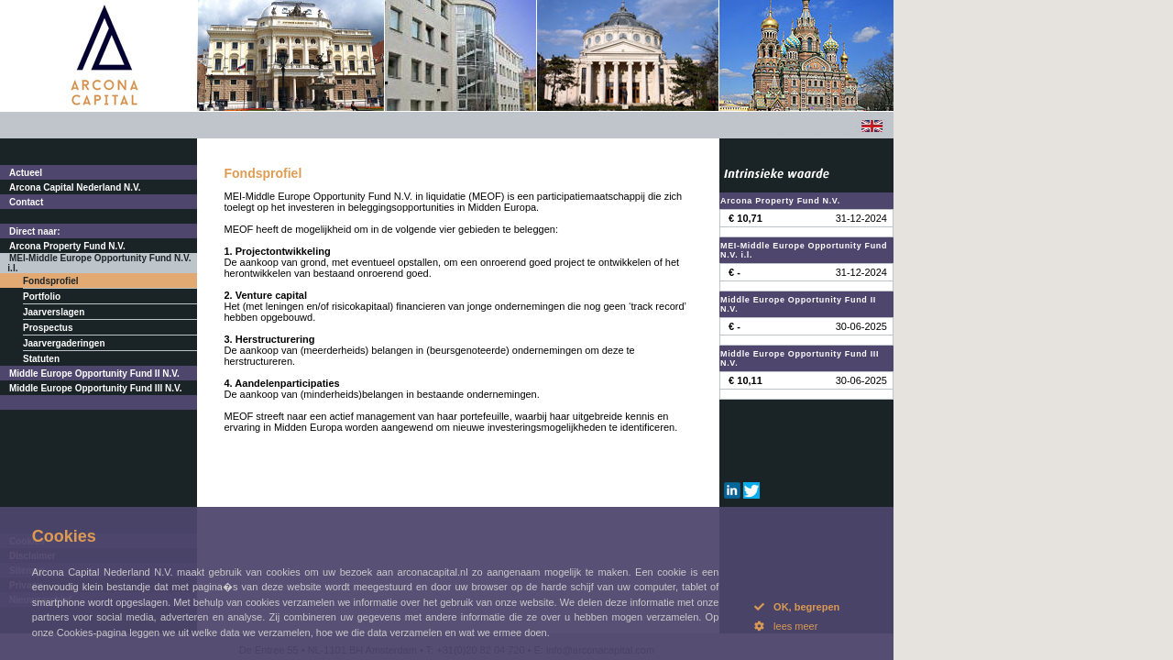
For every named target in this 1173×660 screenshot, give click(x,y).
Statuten (41, 359)
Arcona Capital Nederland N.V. (75, 187)
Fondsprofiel (51, 281)
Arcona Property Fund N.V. (67, 246)
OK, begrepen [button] (796, 606)
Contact (26, 202)
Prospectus (47, 328)
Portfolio (41, 297)
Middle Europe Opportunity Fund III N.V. (95, 388)
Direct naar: (34, 231)
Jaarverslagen (53, 312)
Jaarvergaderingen (64, 343)
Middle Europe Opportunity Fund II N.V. (94, 373)
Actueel (25, 173)
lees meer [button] (785, 626)
